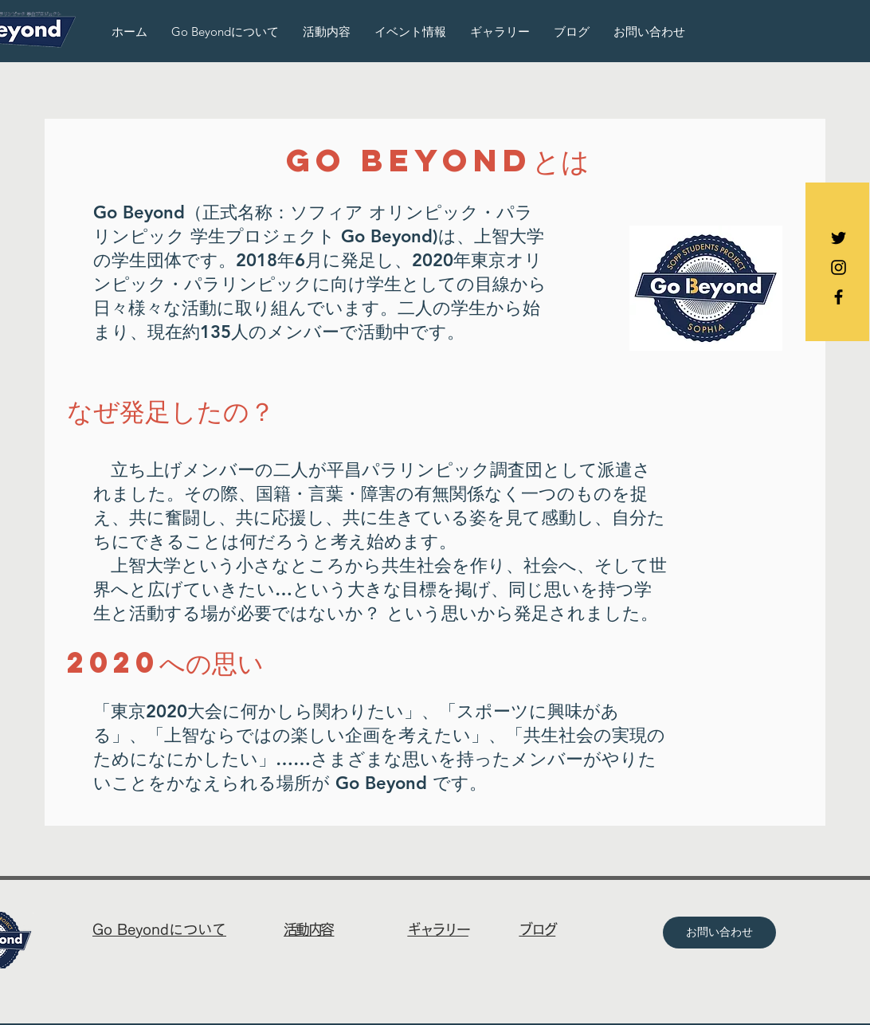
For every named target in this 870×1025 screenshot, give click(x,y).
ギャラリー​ (437, 929)
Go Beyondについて (159, 929)
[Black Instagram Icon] (838, 267)
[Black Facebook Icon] (838, 297)
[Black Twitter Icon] (838, 238)
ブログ (537, 929)
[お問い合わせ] (719, 932)
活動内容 (309, 929)
